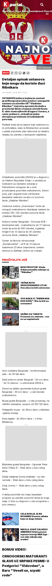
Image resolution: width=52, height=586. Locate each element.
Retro (25, 11)
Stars (18, 11)
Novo (5, 11)
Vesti (12, 11)
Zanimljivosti (36, 11)
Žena (47, 11)
